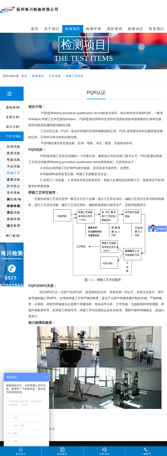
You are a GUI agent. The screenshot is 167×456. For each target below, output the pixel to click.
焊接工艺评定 (75, 75)
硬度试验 (13, 153)
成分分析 (14, 126)
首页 (24, 75)
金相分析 (14, 117)
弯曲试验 (13, 159)
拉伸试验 (13, 146)
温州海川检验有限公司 (29, 10)
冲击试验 (13, 166)
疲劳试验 (13, 179)
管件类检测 (13, 193)
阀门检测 (14, 235)
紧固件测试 (13, 219)
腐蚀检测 (14, 107)
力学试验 (55, 75)
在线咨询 (104, 451)
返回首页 (21, 451)
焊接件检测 (13, 206)
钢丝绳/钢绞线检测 (14, 200)
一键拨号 (146, 451)
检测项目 (38, 75)
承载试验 (13, 212)
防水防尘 (13, 186)
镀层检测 (13, 225)
